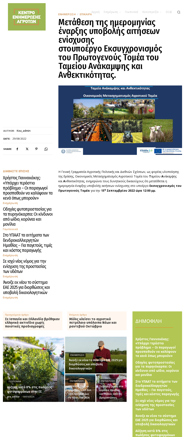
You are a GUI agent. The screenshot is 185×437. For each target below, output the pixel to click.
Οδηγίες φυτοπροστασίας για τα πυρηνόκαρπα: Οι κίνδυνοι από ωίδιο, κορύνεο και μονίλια (23, 197)
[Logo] (95, 422)
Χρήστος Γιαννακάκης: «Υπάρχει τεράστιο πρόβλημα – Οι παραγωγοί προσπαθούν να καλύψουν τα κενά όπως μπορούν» (27, 180)
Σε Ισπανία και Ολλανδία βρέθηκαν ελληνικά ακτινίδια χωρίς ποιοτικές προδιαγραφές (32, 273)
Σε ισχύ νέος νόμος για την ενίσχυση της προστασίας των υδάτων (25, 229)
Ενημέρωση (10, 188)
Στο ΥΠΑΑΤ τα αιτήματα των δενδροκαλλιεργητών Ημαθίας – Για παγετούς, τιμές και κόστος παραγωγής (25, 214)
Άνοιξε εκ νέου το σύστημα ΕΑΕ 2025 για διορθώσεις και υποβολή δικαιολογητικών (26, 242)
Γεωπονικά (10, 205)
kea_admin (24, 131)
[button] (178, 12)
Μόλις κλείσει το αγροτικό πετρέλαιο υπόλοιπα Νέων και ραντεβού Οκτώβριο (93, 273)
